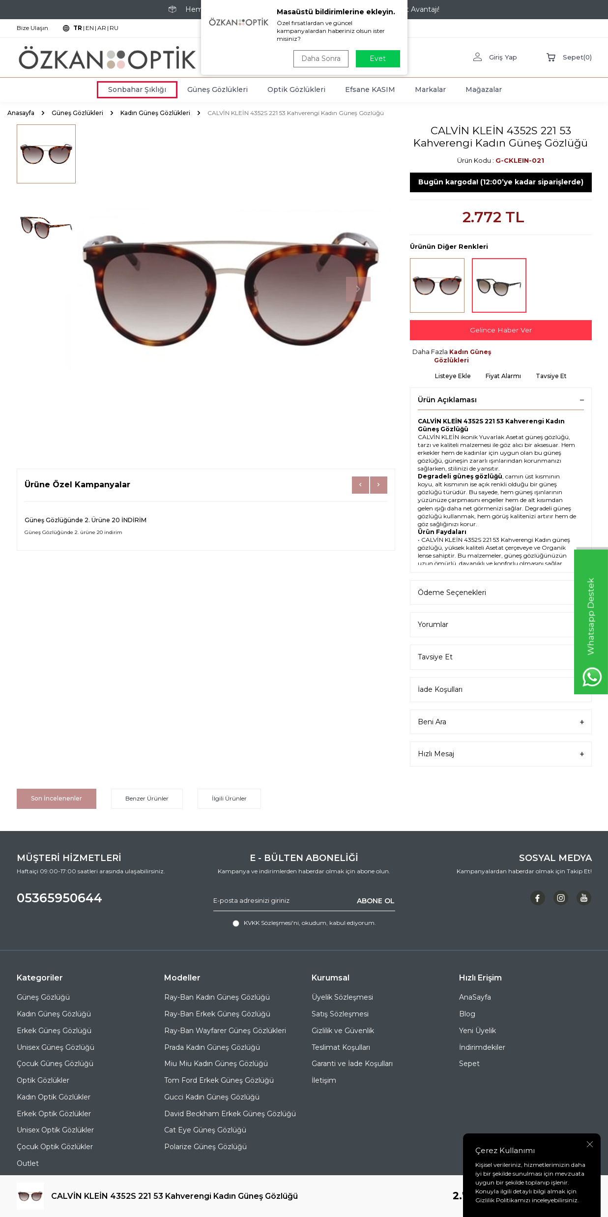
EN (90, 27)
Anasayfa (20, 113)
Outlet (28, 1163)
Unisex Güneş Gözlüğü (55, 1047)
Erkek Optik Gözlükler (54, 1113)
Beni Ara (501, 722)
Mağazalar (483, 89)
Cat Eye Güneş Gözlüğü (205, 1130)
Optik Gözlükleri (296, 89)
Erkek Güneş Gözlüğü (54, 1030)
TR (77, 27)
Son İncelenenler (56, 798)
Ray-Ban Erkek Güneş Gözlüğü (217, 1013)
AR (101, 27)
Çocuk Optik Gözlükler (55, 1146)
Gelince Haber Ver (501, 330)
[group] (230, 289)
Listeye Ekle (453, 376)
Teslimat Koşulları (341, 1047)
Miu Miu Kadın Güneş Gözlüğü (216, 1063)
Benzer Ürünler (147, 798)
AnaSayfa (475, 997)
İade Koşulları (501, 689)
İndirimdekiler (482, 1047)
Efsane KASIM (370, 89)
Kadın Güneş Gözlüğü (54, 1013)
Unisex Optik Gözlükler (55, 1130)
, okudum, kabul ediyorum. (304, 923)
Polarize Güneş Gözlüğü (205, 1146)
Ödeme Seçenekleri (501, 592)
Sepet (469, 1063)
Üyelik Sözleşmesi (342, 997)
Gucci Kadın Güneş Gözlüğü (212, 1097)
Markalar (430, 89)
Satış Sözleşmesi (340, 1013)
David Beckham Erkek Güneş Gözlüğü (230, 1113)
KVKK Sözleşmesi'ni (271, 923)
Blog (467, 1013)
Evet (378, 58)
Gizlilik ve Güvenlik (343, 1030)
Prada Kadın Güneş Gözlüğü (212, 1047)
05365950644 (59, 897)
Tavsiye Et (551, 376)
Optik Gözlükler (43, 1080)
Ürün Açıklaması (501, 399)
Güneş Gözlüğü (43, 997)
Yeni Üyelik (477, 1030)
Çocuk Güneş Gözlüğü (55, 1063)
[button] (358, 289)
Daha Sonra (321, 58)
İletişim (324, 1080)
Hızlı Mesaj (501, 754)
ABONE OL (376, 900)
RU (114, 27)
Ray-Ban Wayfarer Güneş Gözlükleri (225, 1030)
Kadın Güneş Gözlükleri (155, 113)
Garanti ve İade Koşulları (352, 1063)
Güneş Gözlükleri (217, 89)
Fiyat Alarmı (503, 376)
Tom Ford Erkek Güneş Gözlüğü (219, 1080)
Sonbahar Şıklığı (137, 89)
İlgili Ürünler (229, 798)
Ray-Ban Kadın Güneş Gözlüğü (217, 997)
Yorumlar (501, 625)
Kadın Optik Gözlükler (53, 1097)
